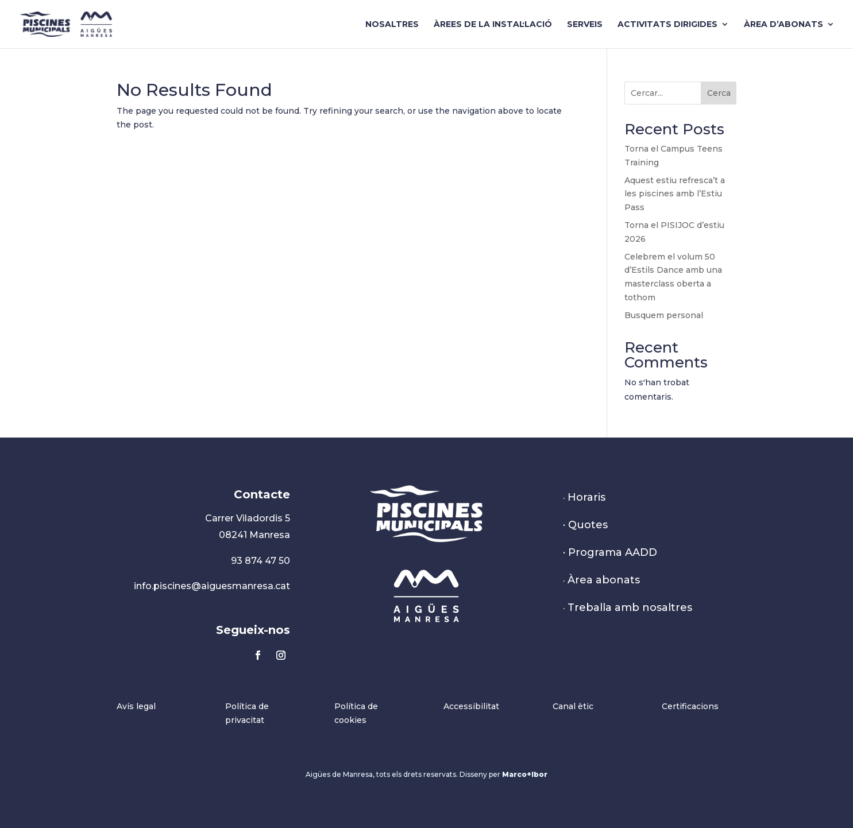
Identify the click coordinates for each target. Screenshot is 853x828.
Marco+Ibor (524, 774)
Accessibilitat (471, 706)
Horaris (586, 497)
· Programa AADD (610, 552)
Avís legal (136, 706)
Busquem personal (663, 315)
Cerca (719, 93)
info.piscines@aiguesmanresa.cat (212, 586)
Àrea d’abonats (783, 24)
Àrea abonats (604, 580)
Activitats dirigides (667, 24)
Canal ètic (573, 706)
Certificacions (690, 706)
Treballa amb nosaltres (630, 607)
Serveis (585, 24)
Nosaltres (392, 24)
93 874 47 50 (260, 560)
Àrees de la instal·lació (493, 24)
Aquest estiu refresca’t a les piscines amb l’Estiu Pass (674, 194)
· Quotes (585, 525)
